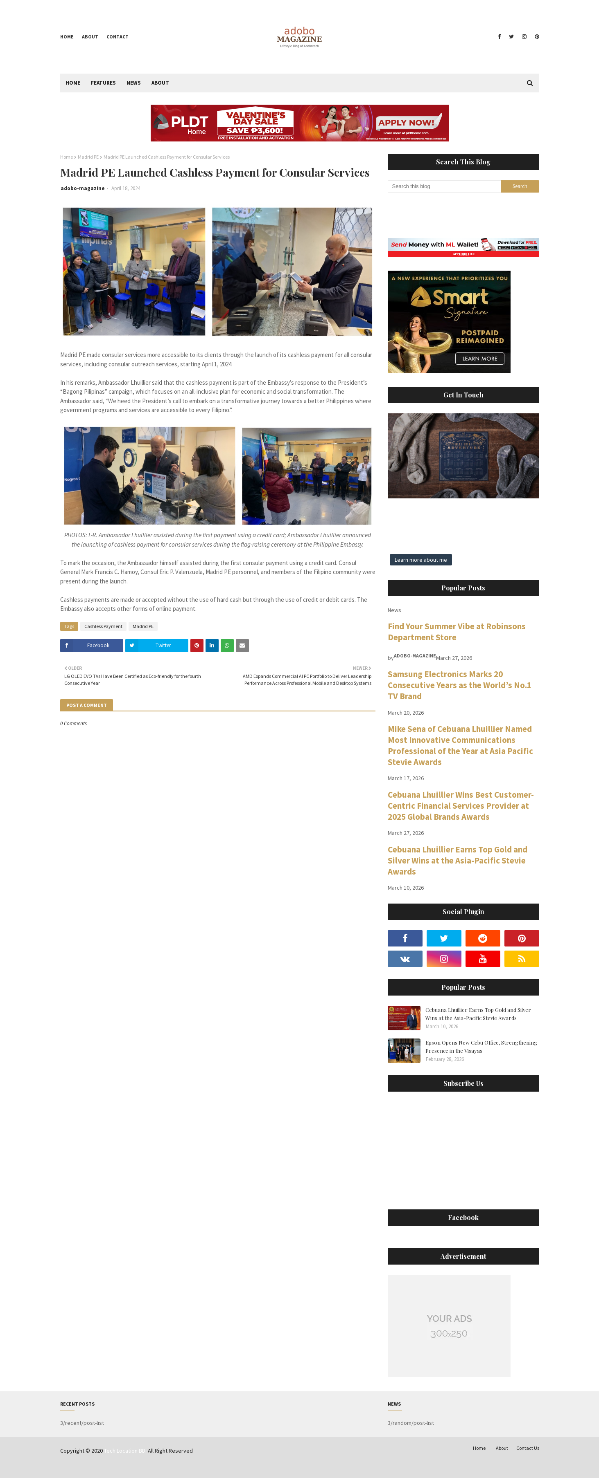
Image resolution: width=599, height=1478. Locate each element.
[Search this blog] (445, 186)
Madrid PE (88, 157)
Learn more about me (421, 559)
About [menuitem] (160, 82)
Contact (117, 37)
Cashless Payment (103, 626)
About (90, 37)
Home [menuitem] (73, 82)
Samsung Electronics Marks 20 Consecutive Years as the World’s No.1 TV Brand (459, 685)
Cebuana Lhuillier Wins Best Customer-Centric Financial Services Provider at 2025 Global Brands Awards (461, 805)
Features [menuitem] (103, 82)
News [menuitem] (134, 82)
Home (67, 37)
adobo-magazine (83, 188)
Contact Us (527, 1448)
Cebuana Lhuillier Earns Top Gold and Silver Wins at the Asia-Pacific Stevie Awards (457, 860)
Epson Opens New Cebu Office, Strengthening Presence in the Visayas (481, 1046)
